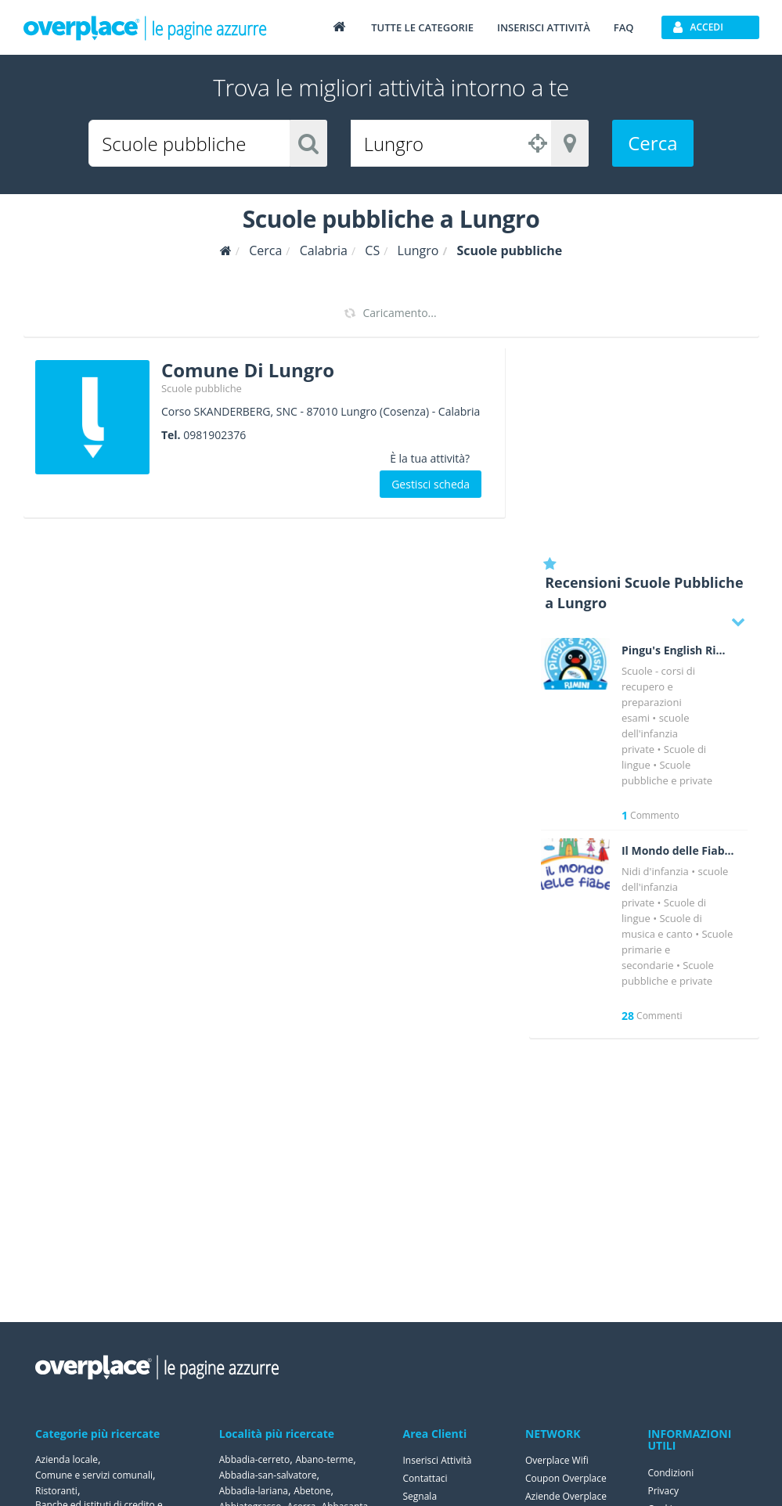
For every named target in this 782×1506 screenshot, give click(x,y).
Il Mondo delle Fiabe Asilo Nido (679, 851)
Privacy (663, 1490)
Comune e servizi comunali (94, 1475)
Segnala (420, 1496)
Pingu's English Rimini (679, 650)
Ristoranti (56, 1490)
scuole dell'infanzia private (656, 733)
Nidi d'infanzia (655, 871)
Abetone (312, 1490)
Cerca (652, 143)
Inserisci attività (543, 27)
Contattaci (425, 1478)
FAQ (624, 27)
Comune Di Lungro (247, 370)
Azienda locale (66, 1459)
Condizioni (670, 1472)
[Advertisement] (644, 446)
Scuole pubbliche (201, 388)
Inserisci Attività (437, 1460)
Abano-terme (324, 1459)
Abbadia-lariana (253, 1490)
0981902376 (214, 434)
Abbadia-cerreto (254, 1459)
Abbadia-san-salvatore (268, 1475)
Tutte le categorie (422, 27)
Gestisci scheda (430, 484)
